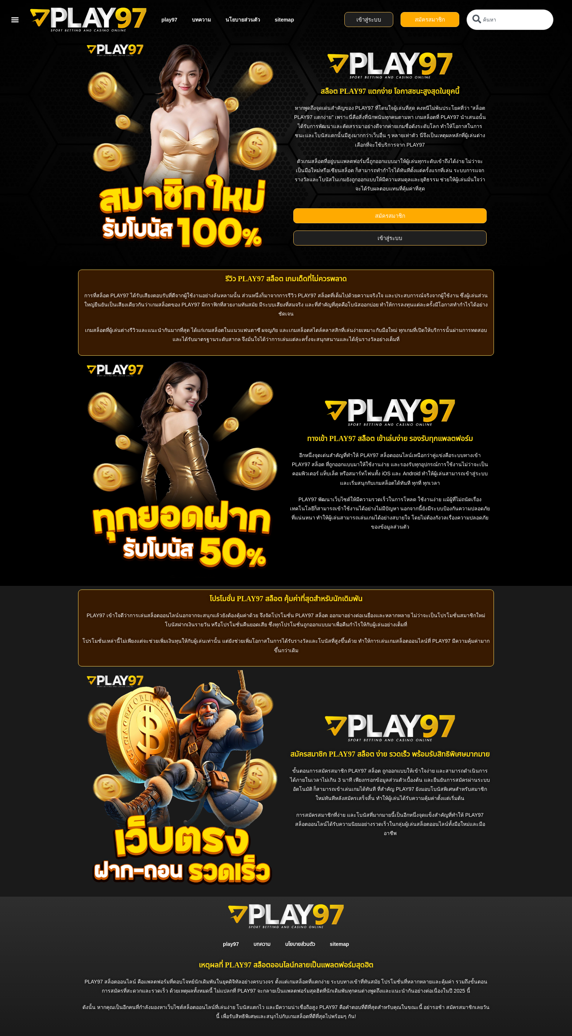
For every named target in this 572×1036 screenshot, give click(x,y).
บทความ (201, 20)
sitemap (284, 20)
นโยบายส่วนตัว (242, 20)
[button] (15, 19)
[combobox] (510, 19)
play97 (169, 20)
